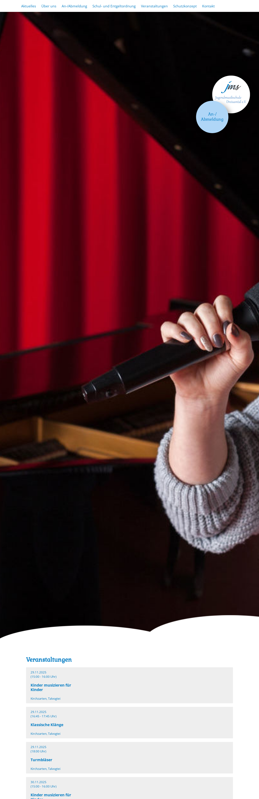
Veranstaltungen (154, 6)
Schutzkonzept (185, 6)
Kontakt (208, 6)
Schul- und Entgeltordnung (114, 6)
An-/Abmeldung (74, 6)
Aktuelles (28, 6)
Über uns (48, 6)
